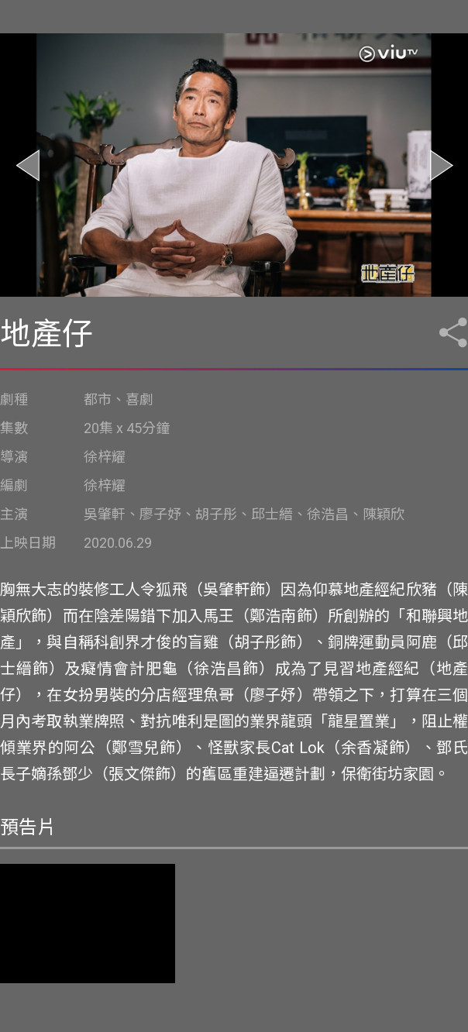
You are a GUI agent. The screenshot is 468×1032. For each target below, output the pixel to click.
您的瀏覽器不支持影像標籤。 (87, 923)
